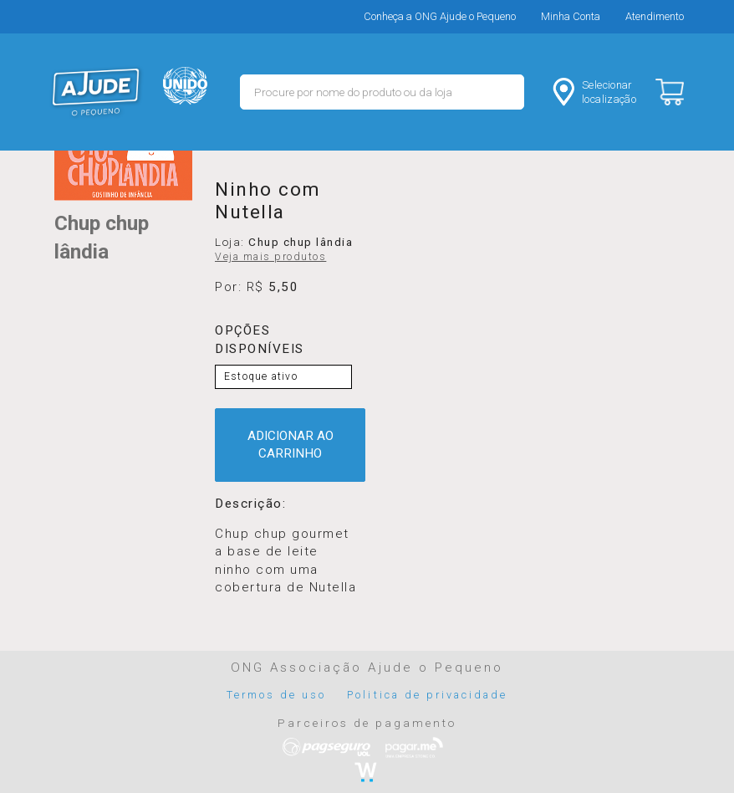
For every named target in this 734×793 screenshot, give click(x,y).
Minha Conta (570, 16)
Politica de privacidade (427, 694)
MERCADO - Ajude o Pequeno (96, 92)
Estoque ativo (261, 376)
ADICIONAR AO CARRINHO (290, 444)
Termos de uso (277, 694)
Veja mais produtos (270, 257)
